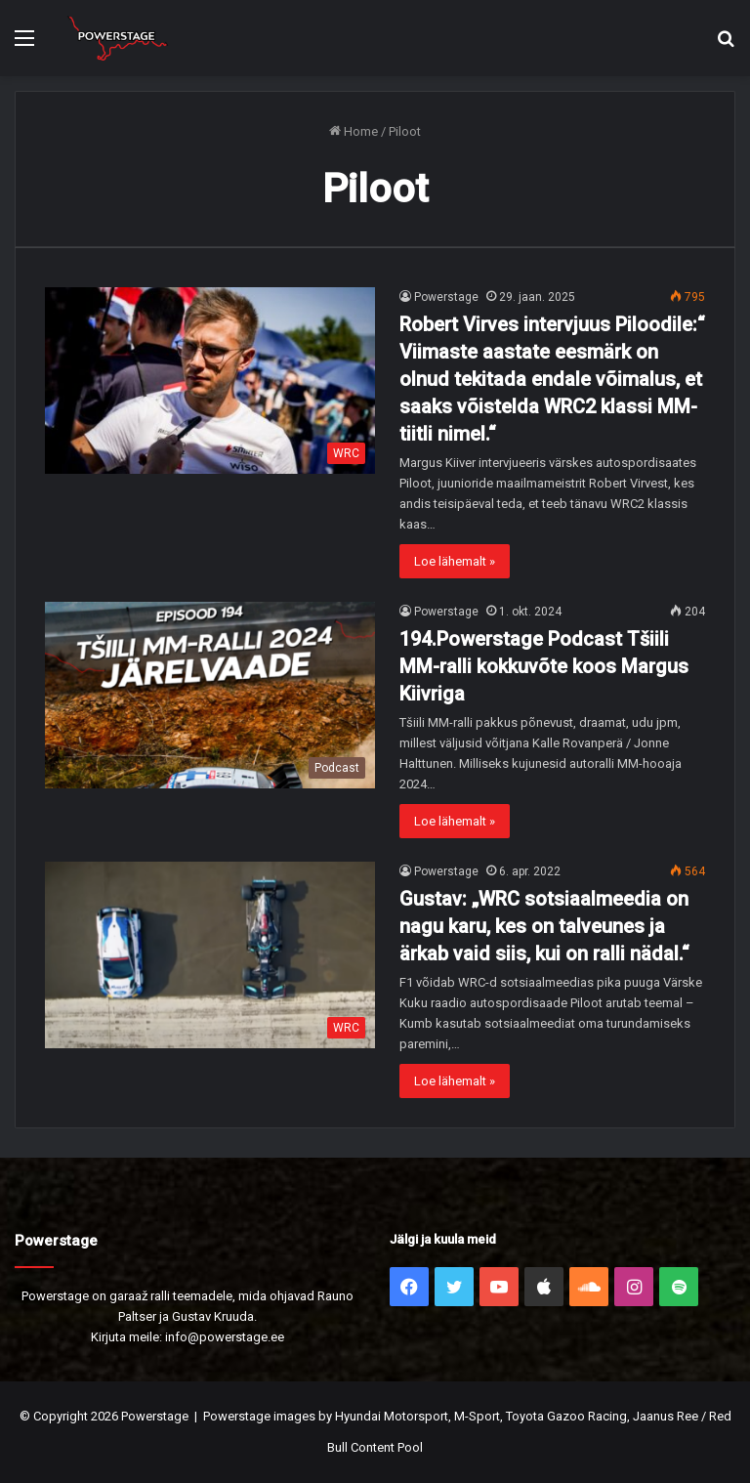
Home (353, 131)
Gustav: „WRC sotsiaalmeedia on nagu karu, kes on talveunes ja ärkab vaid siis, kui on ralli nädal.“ (544, 926)
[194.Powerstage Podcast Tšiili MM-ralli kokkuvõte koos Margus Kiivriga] (210, 695)
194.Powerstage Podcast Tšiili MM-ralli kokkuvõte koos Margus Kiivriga (543, 666)
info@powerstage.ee (224, 1337)
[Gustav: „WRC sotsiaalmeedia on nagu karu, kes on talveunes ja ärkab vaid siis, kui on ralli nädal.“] (210, 955)
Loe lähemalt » (454, 561)
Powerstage (446, 297)
